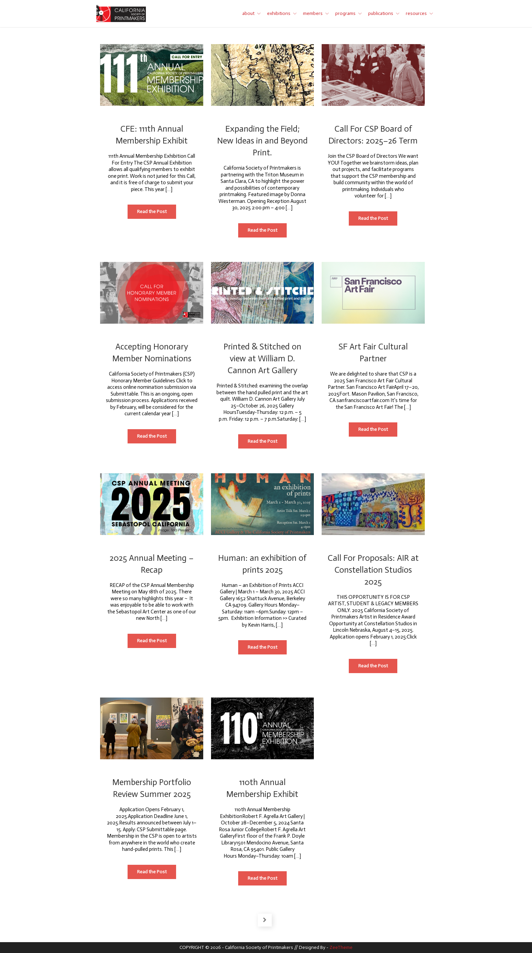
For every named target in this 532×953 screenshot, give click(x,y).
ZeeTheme (341, 947)
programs (345, 13)
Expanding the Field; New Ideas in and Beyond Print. (262, 140)
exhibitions (278, 13)
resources (416, 13)
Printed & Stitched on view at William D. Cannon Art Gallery (262, 358)
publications (380, 13)
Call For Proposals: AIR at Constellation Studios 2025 (373, 570)
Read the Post (156, 213)
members (313, 13)
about (248, 13)
